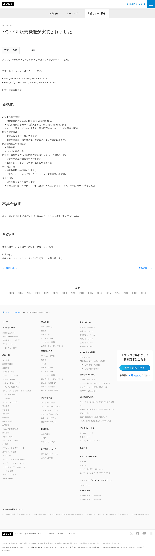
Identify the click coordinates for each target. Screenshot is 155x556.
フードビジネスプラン (49, 410)
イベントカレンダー (10, 440)
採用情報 (60, 533)
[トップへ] (8, 4)
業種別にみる (46, 351)
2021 (55, 293)
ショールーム (85, 322)
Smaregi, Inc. (7, 550)
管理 (5, 444)
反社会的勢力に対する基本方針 (89, 547)
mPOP (43, 438)
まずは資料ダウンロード (136, 4)
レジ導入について (48, 449)
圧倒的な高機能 (8, 333)
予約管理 (5, 417)
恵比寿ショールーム (87, 327)
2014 (117, 293)
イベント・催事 (47, 338)
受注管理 (5, 433)
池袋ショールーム (86, 331)
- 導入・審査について (11, 383)
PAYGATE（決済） (9, 514)
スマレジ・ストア (9, 475)
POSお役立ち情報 (87, 352)
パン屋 (43, 364)
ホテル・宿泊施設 (48, 387)
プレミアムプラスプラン (50, 407)
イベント (83, 461)
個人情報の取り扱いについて (20, 547)
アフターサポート (9, 344)
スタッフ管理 (7, 437)
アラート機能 (7, 478)
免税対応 (5, 368)
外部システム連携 (9, 452)
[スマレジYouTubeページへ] (144, 533)
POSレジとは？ (86, 357)
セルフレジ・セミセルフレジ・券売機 (16, 391)
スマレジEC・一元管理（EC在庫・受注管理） (67, 514)
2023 (37, 293)
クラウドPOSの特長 (10, 336)
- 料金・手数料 (9, 379)
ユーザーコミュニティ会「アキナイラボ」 (96, 473)
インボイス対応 (8, 372)
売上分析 (5, 406)
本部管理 (5, 425)
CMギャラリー (85, 485)
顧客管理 (5, 414)
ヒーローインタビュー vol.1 (90, 495)
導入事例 (45, 322)
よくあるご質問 (47, 458)
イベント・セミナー (88, 457)
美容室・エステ (47, 367)
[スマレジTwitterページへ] (131, 533)
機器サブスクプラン (49, 422)
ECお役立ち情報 (87, 397)
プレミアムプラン (48, 403)
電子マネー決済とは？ (88, 391)
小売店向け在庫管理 (10, 429)
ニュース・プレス (73, 13)
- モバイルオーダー (10, 402)
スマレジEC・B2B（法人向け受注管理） (102, 514)
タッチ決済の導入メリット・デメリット (95, 383)
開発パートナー (86, 437)
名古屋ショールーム (87, 335)
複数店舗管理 (7, 421)
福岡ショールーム (86, 343)
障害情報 (54, 13)
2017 (90, 293)
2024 (29, 293)
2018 (82, 293)
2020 (64, 293)
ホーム (8, 312)
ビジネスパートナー (88, 428)
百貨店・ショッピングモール (52, 346)
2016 (99, 293)
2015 (108, 293)
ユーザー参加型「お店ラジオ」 (92, 469)
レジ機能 (5, 360)
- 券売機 (6, 398)
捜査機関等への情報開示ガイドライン (114, 547)
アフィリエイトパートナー (90, 441)
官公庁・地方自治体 (49, 383)
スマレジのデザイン (73, 533)
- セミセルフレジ (9, 394)
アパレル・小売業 (48, 356)
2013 (126, 293)
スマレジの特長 (8, 328)
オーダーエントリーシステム (13, 463)
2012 (134, 293)
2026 (11, 293)
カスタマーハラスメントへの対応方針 (63, 547)
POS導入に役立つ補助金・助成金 (93, 361)
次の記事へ (144, 268)
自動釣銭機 (45, 434)
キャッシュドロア (48, 442)
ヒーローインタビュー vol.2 (90, 499)
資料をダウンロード (135, 367)
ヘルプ (141, 547)
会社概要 (51, 533)
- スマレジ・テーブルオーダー (15, 467)
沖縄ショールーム (86, 346)
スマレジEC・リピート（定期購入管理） (135, 514)
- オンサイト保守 (9, 348)
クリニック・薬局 (48, 342)
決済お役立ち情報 (87, 375)
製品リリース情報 (96, 13)
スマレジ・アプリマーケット (13, 448)
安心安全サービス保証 (11, 340)
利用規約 (5, 547)
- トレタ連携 (8, 471)
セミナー (83, 465)
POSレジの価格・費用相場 (90, 365)
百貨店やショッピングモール (52, 379)
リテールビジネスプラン (50, 414)
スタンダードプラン (49, 418)
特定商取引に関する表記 (40, 547)
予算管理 (5, 410)
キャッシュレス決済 (10, 375)
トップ (5, 322)
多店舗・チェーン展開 (49, 390)
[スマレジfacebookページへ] (137, 533)
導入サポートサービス (49, 454)
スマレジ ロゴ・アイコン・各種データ (96, 480)
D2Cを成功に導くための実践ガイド (93, 417)
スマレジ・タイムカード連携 (13, 459)
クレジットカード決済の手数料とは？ (94, 387)
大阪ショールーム (86, 339)
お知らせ (17, 312)
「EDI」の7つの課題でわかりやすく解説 (95, 421)
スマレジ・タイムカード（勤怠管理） (33, 514)
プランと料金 (46, 398)
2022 (46, 293)
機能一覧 (6, 355)
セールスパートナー (87, 433)
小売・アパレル (47, 327)
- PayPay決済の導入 (11, 387)
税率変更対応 (7, 364)
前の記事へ (11, 268)
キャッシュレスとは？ (88, 379)
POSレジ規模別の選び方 (89, 369)
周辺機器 (45, 429)
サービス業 (45, 334)
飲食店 (43, 331)
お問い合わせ (134, 375)
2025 (20, 293)
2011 (143, 293)
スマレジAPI (7, 455)
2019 (73, 293)
